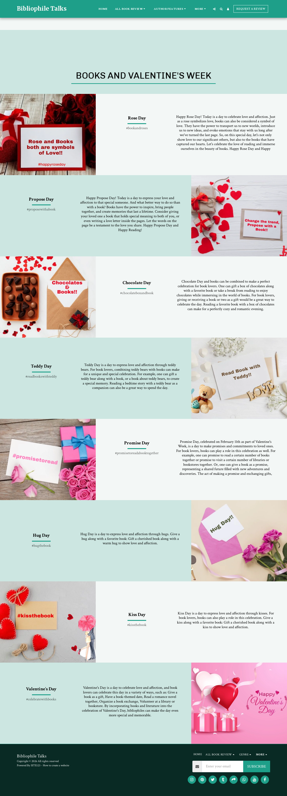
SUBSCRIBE (256, 766)
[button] (131, 9)
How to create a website (56, 765)
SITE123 (35, 765)
